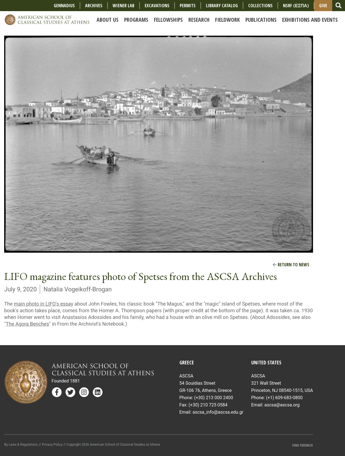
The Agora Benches (27, 324)
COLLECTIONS (260, 6)
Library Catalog (222, 6)
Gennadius (64, 6)
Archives (93, 6)
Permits (188, 6)
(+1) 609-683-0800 (284, 397)
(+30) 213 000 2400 (213, 397)
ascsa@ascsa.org (282, 405)
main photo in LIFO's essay (43, 304)
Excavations (157, 6)
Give (323, 6)
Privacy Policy (52, 445)
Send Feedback (302, 445)
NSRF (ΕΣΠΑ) (296, 6)
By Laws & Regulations (21, 445)
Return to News (291, 265)
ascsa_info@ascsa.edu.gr (218, 412)
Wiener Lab (123, 6)
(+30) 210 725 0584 (208, 405)
